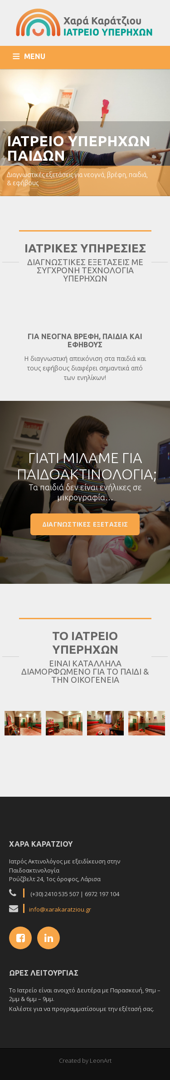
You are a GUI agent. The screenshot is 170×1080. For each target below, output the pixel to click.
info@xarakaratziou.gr (60, 909)
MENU (34, 56)
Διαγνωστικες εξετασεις (85, 524)
